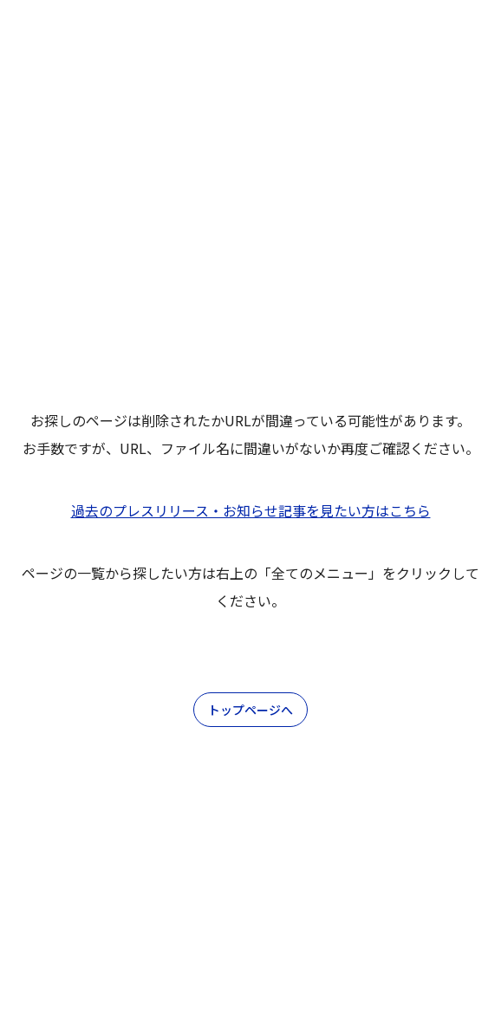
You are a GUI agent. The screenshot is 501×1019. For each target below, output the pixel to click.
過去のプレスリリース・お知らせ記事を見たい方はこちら (251, 510)
